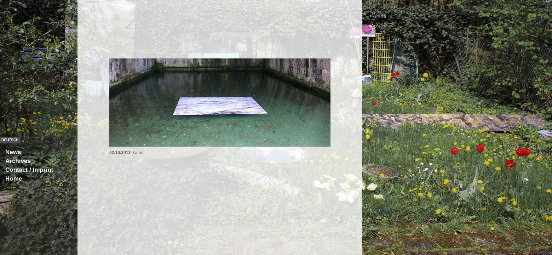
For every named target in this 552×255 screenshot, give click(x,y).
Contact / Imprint (29, 169)
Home (13, 178)
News (13, 152)
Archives (18, 161)
